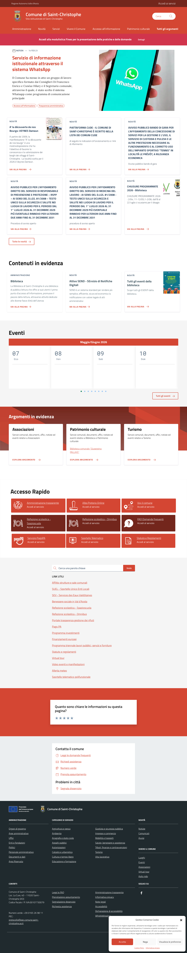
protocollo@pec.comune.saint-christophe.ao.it (24, 921)
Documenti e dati (17, 856)
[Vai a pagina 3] (88, 391)
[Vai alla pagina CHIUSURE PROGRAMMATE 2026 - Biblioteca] (137, 228)
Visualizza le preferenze (170, 942)
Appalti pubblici (59, 842)
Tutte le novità (21, 241)
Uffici (11, 838)
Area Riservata (16, 861)
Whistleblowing (102, 916)
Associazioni (144, 867)
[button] (181, 919)
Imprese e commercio (105, 833)
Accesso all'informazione (106, 29)
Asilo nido (143, 876)
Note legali (100, 901)
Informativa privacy (153, 948)
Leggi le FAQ (58, 892)
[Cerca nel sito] (164, 16)
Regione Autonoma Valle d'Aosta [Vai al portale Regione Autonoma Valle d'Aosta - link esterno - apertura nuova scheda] (25, 3)
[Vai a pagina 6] (98, 391)
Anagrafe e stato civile (63, 838)
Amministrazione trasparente (109, 892)
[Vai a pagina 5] (95, 391)
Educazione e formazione (64, 861)
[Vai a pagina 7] (102, 391)
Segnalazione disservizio (63, 901)
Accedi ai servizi (167, 3)
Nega (145, 942)
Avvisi (141, 838)
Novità (41, 29)
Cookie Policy (139, 948)
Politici (12, 847)
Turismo (99, 852)
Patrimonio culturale (138, 29)
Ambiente (57, 833)
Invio (129, 568)
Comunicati (143, 833)
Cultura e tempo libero (62, 856)
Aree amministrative (18, 833)
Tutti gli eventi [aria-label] (165, 396)
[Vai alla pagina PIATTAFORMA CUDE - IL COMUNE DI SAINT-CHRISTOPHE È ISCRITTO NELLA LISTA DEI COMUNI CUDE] (80, 168)
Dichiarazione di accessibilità (108, 911)
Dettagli (141, 39)
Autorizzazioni (58, 847)
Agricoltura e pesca (61, 828)
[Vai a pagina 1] (81, 391)
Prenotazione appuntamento (66, 897)
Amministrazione (21, 29)
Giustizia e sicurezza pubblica (109, 828)
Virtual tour (143, 871)
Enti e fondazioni (17, 842)
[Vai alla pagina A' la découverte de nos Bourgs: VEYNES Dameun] (19, 168)
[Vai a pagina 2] (84, 391)
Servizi (56, 29)
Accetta (122, 942)
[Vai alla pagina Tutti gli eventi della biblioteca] (137, 305)
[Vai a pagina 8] (105, 391)
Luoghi (141, 857)
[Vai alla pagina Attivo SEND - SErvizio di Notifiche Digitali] (80, 306)
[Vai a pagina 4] (91, 391)
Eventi (141, 862)
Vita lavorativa (102, 856)
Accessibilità (101, 906)
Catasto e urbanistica (62, 852)
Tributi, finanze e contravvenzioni (111, 847)
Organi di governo (17, 828)
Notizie (141, 828)
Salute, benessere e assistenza (110, 842)
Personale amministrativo (21, 852)
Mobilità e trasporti (104, 838)
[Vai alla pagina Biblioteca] (21, 306)
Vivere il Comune (76, 29)
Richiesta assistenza (62, 906)
